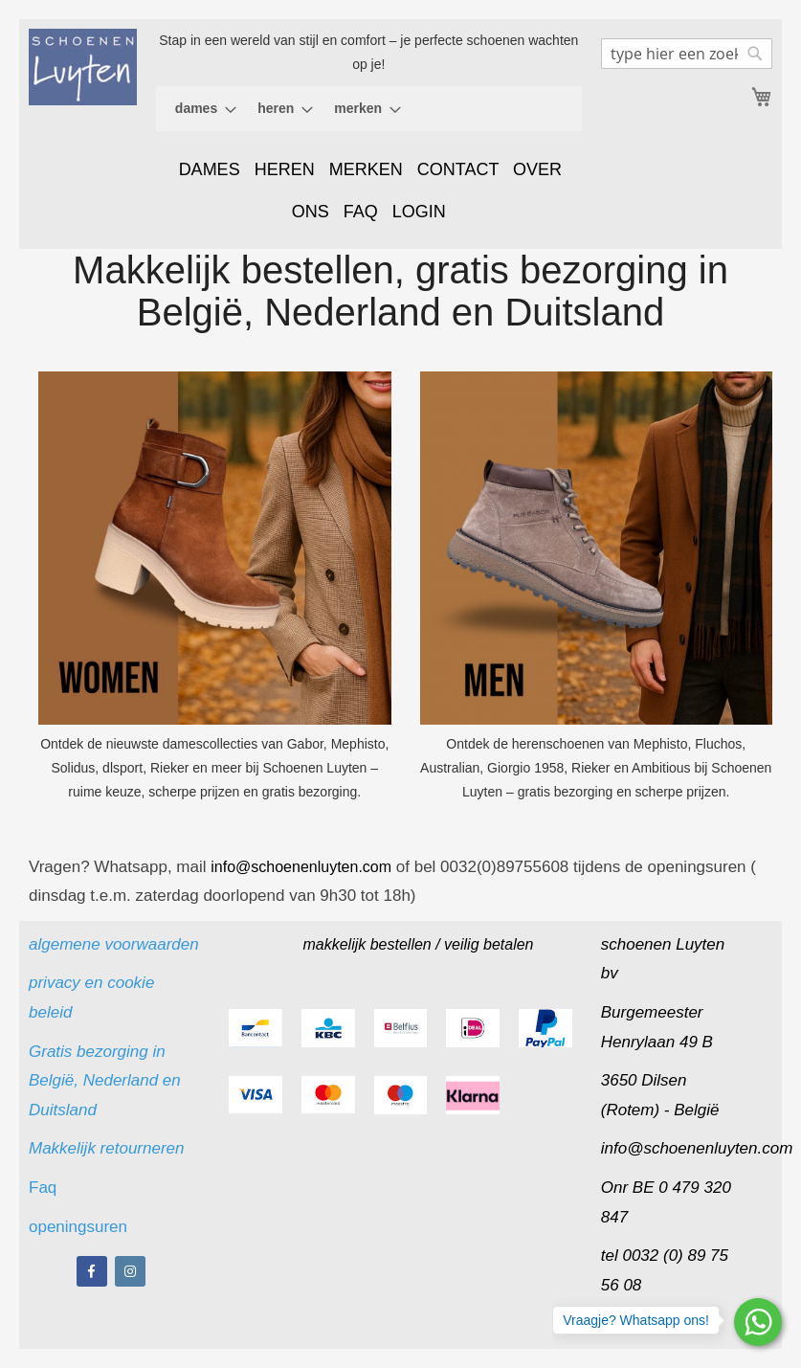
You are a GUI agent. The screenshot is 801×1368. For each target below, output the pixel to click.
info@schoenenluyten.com (697, 1148)
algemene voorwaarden (114, 944)
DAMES (209, 169)
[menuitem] (200, 108)
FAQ (361, 211)
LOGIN (419, 211)
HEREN (285, 169)
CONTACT (458, 169)
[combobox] (686, 53)
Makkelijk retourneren (107, 1148)
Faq (45, 1187)
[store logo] (83, 67)
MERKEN (366, 169)
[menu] (369, 108)
